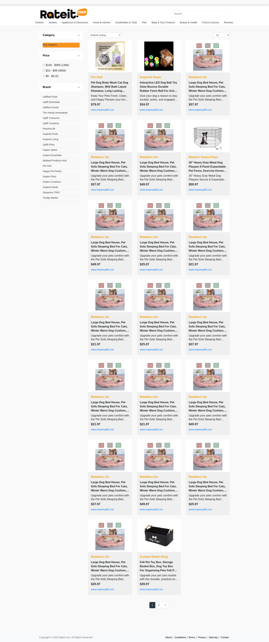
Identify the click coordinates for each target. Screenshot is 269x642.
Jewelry (53, 22)
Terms (191, 637)
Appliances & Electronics (75, 22)
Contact (225, 637)
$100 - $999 (57, 65)
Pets (144, 22)
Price (46, 55)
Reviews (228, 22)
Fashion (39, 22)
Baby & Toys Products (163, 22)
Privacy (202, 637)
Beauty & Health (188, 22)
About (168, 637)
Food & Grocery (210, 22)
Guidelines (180, 637)
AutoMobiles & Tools (126, 22)
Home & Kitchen (101, 22)
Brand (47, 87)
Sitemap (213, 637)
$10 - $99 (56, 70)
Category (49, 35)
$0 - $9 (52, 76)
